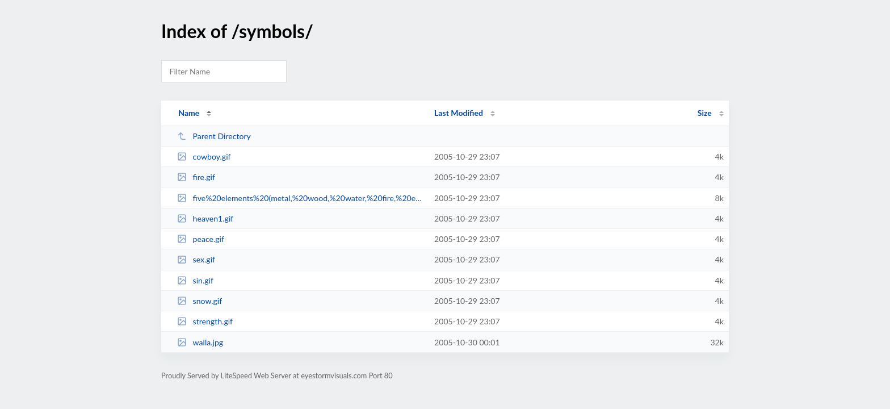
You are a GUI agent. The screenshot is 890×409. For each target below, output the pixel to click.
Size (705, 113)
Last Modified (458, 113)
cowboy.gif (203, 156)
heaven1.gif (205, 218)
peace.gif (200, 239)
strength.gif (205, 321)
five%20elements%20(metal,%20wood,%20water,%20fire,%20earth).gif (300, 198)
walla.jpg (200, 342)
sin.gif (195, 280)
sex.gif (196, 259)
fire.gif (196, 177)
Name (188, 113)
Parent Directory (214, 136)
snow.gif (199, 301)
